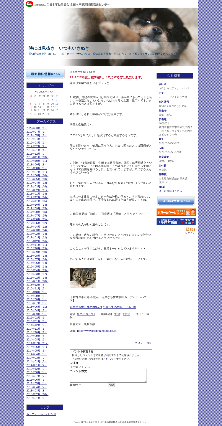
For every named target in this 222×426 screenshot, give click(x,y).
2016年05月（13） (37, 266)
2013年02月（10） (37, 394)
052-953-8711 (86, 314)
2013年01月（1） (36, 398)
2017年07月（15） (37, 215)
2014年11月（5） (36, 328)
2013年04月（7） (36, 387)
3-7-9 (98, 307)
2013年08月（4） (36, 372)
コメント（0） (143, 343)
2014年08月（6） (36, 339)
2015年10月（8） (36, 292)
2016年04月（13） (37, 270)
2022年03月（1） (36, 128)
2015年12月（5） (36, 284)
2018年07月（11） (37, 171)
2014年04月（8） (36, 354)
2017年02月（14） (37, 233)
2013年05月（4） (36, 383)
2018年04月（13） (37, 182)
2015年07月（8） (36, 303)
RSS (191, 229)
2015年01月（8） (36, 321)
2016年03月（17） (37, 274)
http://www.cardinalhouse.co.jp (96, 330)
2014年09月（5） (36, 335)
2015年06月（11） (37, 306)
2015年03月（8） (36, 314)
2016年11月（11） (37, 244)
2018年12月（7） (36, 153)
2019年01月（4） (36, 150)
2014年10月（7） (36, 332)
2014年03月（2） (36, 357)
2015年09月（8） (36, 295)
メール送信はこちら (170, 191)
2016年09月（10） (37, 252)
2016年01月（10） (37, 281)
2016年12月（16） (37, 241)
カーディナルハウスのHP (41, 414)
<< (36, 91)
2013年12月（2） (36, 368)
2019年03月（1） (36, 142)
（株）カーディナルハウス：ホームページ (176, 212)
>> (51, 91)
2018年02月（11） (37, 190)
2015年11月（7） (36, 288)
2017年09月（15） (37, 208)
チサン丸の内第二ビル (117, 307)
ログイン (190, 232)
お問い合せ (176, 200)
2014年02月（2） (36, 361)
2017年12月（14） (37, 197)
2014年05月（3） (36, 350)
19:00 (126, 314)
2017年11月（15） (37, 201)
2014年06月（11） (37, 346)
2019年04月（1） (36, 138)
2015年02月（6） (36, 317)
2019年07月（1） (36, 131)
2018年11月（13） (37, 157)
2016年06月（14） (37, 262)
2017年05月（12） (37, 223)
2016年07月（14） (37, 259)
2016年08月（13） (37, 255)
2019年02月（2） (36, 146)
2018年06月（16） (37, 175)
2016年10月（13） (37, 248)
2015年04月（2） (36, 310)
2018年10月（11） (37, 160)
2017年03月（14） (37, 230)
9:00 (117, 314)
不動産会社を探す (176, 221)
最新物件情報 (44, 73)
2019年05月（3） (36, 135)
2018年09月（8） (36, 164)
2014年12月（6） (36, 325)
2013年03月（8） (36, 390)
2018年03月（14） (37, 186)
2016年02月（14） (37, 277)
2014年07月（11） (37, 343)
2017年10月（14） (37, 204)
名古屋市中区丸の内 (82, 307)
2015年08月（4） (36, 299)
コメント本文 (108, 377)
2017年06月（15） (37, 219)
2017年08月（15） (37, 211)
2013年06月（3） (36, 379)
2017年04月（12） (37, 226)
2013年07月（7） (36, 376)
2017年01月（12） (37, 237)
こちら (107, 358)
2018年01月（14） (37, 193)
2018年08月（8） (36, 168)
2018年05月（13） (37, 179)
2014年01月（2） (36, 365)
